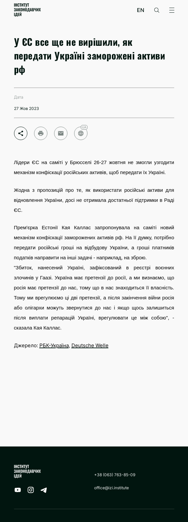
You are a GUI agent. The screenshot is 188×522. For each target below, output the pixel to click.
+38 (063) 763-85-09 (114, 474)
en (140, 10)
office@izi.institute (111, 487)
